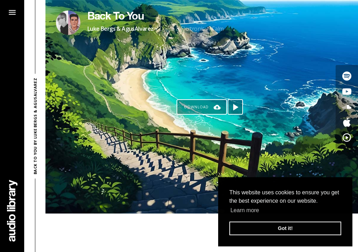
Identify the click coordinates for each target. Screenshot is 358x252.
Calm (218, 29)
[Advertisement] (202, 233)
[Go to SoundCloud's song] (347, 107)
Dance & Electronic (181, 29)
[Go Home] (12, 211)
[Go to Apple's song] (347, 122)
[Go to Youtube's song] (347, 91)
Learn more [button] (244, 210)
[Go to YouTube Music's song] (347, 137)
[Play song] (235, 107)
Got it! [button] (285, 228)
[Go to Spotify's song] (347, 76)
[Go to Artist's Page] (68, 22)
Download (196, 107)
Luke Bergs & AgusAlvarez (120, 29)
